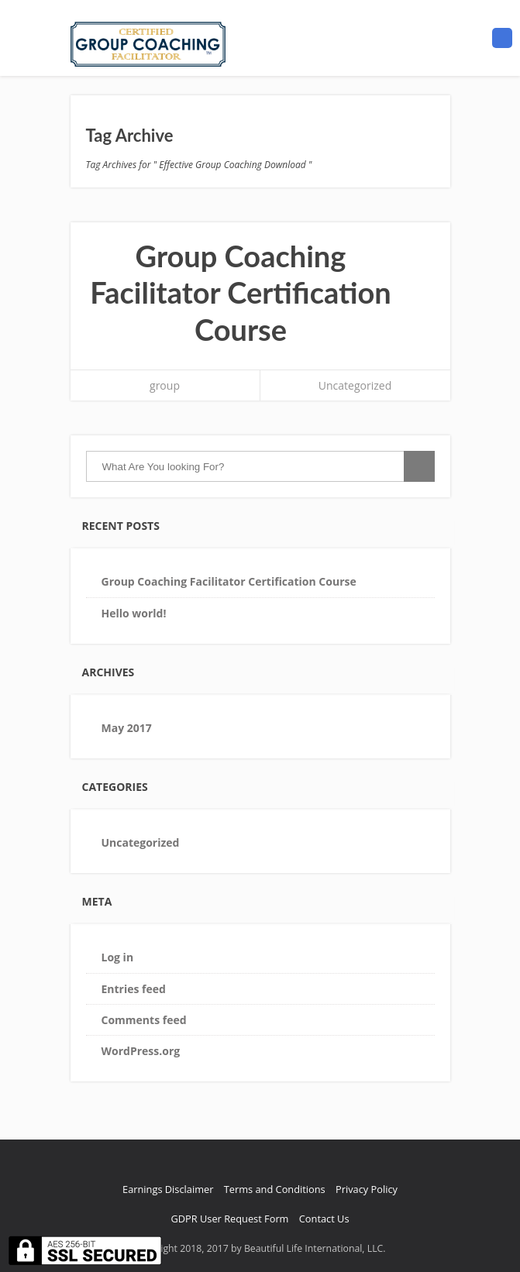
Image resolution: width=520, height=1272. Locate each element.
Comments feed (144, 1019)
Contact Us (324, 1219)
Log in (118, 957)
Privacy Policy (367, 1189)
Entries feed (134, 989)
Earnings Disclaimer (167, 1189)
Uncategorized (355, 385)
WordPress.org (141, 1050)
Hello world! (134, 613)
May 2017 (127, 727)
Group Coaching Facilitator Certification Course (240, 292)
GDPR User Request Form (229, 1219)
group (165, 385)
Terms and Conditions (274, 1189)
